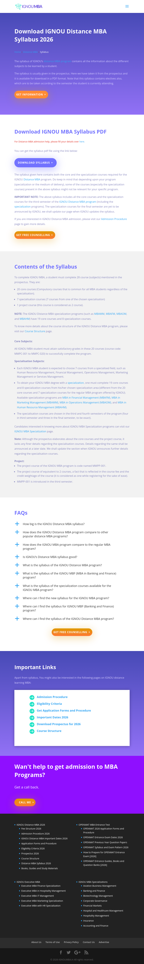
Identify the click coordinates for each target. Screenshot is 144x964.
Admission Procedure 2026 (35, 833)
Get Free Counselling (33, 235)
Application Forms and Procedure (39, 843)
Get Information (29, 94)
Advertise (104, 942)
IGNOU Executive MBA (28, 881)
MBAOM (121, 314)
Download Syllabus (34, 162)
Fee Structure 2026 (31, 828)
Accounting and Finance (95, 925)
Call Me (25, 802)
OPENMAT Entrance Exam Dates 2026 (103, 837)
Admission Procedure (114, 219)
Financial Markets (92, 905)
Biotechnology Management (98, 895)
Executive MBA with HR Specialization (41, 905)
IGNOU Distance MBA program (77, 201)
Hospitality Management (96, 915)
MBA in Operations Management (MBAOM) (85, 402)
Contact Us (89, 942)
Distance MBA (30, 51)
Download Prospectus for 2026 (59, 724)
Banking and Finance (94, 890)
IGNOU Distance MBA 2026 (31, 824)
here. (82, 141)
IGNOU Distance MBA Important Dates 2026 (44, 838)
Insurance (88, 920)
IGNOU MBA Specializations (93, 881)
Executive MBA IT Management (37, 895)
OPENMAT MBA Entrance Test (94, 824)
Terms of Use (53, 942)
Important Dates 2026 (52, 717)
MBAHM (25, 319)
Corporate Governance (95, 900)
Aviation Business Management (99, 885)
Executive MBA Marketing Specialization (42, 900)
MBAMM (99, 314)
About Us (36, 942)
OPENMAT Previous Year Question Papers (105, 842)
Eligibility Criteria (49, 704)
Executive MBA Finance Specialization (40, 885)
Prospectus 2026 (30, 853)
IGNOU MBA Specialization (30, 431)
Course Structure (35, 331)
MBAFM (110, 314)
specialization (22, 206)
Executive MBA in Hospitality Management (43, 890)
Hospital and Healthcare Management (103, 910)
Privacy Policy (71, 942)
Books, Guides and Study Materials (39, 868)
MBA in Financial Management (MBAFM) (86, 397)
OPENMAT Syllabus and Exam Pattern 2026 (105, 847)
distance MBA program (58, 61)
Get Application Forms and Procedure (64, 710)
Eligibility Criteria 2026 (33, 848)
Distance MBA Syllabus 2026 (36, 863)
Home (17, 51)
